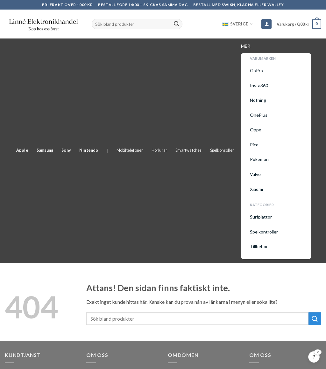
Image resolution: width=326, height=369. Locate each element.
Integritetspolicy (267, 204)
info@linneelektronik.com (114, 258)
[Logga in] (266, 24)
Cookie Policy (264, 192)
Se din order (18, 179)
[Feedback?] (314, 357)
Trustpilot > (182, 204)
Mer (274, 47)
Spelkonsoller (249, 46)
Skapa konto (18, 241)
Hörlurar (187, 46)
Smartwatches (215, 46)
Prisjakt (177, 188)
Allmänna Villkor (23, 192)
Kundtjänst (17, 167)
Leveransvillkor (21, 204)
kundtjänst (62, 302)
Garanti (13, 228)
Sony (93, 46)
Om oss (257, 167)
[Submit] (176, 24)
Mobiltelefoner (157, 46)
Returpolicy (17, 216)
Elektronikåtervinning (273, 179)
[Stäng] (318, 352)
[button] (299, 24)
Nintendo (115, 46)
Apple (49, 46)
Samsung (72, 46)
